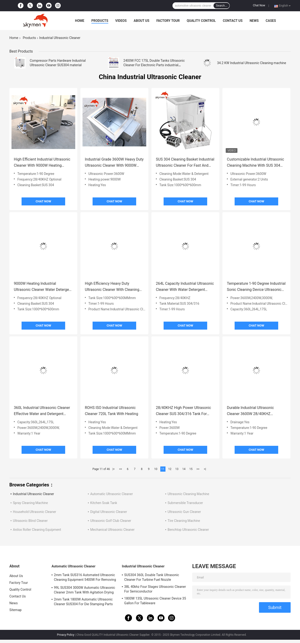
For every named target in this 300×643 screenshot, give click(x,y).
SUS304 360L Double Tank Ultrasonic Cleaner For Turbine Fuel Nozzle (151, 577)
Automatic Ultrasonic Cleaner (111, 494)
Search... (221, 5)
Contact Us (233, 21)
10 (156, 469)
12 (170, 469)
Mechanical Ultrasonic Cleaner (112, 529)
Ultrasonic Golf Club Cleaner (110, 521)
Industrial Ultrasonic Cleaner (33, 494)
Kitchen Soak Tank (103, 503)
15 (191, 469)
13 (177, 469)
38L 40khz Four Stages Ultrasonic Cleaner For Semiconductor (155, 589)
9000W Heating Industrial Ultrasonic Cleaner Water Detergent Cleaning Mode (43, 287)
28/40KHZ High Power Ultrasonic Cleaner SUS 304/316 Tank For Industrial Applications (183, 411)
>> (197, 469)
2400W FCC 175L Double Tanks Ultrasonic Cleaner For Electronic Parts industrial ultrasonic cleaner (154, 65)
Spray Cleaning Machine (30, 503)
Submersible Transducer (185, 503)
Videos (121, 21)
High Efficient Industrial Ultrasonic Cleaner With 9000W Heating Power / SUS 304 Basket (42, 163)
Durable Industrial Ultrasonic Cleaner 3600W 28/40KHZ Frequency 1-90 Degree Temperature (250, 411)
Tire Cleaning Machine (184, 521)
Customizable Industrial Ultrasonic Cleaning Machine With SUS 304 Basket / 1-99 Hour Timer (255, 163)
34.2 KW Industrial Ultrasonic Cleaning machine (251, 63)
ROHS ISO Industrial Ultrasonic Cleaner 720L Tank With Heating (111, 410)
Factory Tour (168, 21)
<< (120, 469)
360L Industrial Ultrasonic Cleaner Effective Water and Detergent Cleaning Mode (42, 411)
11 (163, 469)
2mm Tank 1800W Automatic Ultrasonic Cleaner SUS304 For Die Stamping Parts (83, 601)
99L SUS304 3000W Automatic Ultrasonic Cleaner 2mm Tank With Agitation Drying (84, 590)
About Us (141, 21)
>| (205, 469)
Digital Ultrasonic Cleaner (108, 512)
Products (99, 21)
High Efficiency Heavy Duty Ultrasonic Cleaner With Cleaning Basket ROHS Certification (112, 287)
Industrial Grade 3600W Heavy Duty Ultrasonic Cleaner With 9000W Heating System (114, 163)
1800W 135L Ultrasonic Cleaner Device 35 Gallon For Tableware (155, 601)
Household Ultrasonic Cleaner (34, 512)
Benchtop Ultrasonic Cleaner (188, 529)
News (254, 21)
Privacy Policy (65, 634)
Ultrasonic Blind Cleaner (30, 521)
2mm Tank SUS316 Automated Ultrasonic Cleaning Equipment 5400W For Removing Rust (85, 578)
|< (113, 469)
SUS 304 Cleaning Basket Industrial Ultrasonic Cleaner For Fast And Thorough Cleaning (185, 163)
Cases (271, 21)
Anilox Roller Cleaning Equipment (37, 529)
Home (79, 21)
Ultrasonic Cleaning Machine (188, 494)
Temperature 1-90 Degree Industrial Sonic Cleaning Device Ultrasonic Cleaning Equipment (256, 287)
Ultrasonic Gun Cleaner (184, 512)
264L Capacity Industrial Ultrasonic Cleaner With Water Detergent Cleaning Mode (185, 287)
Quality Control (201, 21)
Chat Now (259, 5)
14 (184, 469)
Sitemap (15, 610)
